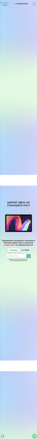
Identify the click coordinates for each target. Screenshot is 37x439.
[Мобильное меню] (34, 4)
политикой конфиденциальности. (18, 260)
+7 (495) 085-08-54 (34, 436)
